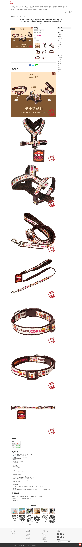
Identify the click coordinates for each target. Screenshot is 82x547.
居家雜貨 (47, 6)
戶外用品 (59, 48)
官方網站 (13, 533)
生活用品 (19, 9)
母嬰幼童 (65, 6)
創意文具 (20, 6)
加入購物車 (37, 40)
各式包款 (25, 6)
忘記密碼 (43, 533)
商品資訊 (41, 23)
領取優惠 (68, 541)
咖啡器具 (59, 36)
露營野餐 (59, 69)
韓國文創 (45, 9)
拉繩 (40, 30)
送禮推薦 (40, 9)
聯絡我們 (13, 531)
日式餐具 (60, 6)
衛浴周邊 (35, 9)
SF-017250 (25, 16)
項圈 (43, 30)
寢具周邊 (37, 6)
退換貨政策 (44, 537)
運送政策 (43, 538)
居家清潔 (42, 6)
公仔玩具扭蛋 (14, 6)
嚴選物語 (13, 16)
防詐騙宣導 (44, 539)
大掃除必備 (31, 6)
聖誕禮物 (29, 9)
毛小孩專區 (14, 9)
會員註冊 (43, 531)
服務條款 (43, 534)
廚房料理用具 (53, 6)
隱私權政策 (44, 535)
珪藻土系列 (60, 57)
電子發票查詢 (44, 541)
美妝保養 (24, 9)
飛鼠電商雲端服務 (33, 545)
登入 (47, 531)
